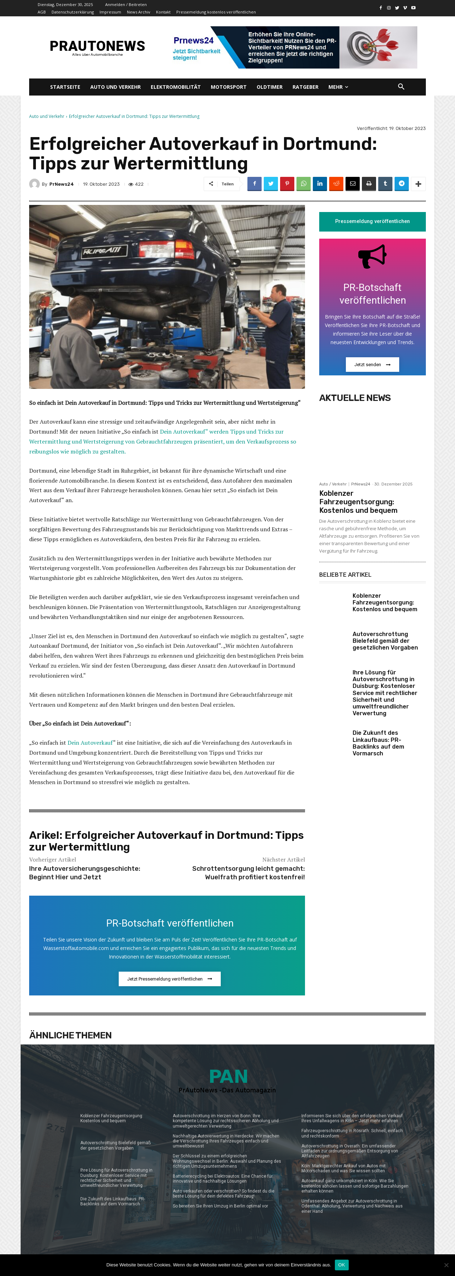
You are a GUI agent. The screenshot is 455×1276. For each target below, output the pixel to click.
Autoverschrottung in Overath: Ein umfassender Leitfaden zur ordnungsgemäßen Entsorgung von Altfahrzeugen (349, 1151)
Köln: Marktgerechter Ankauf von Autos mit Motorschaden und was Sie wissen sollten (343, 1168)
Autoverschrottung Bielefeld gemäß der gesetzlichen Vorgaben (385, 641)
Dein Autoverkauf (90, 742)
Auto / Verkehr (333, 484)
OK (341, 1264)
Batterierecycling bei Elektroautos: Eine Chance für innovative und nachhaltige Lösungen (223, 1179)
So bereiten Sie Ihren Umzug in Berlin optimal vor (220, 1206)
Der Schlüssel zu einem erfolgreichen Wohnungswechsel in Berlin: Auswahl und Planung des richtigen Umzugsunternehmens (227, 1161)
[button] (401, 87)
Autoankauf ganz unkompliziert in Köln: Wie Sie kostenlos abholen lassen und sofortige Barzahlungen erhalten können (354, 1186)
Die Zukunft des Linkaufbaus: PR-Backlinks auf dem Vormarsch (378, 743)
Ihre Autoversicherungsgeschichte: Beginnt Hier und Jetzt (84, 873)
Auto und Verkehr (46, 116)
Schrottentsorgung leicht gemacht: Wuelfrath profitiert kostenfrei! (248, 873)
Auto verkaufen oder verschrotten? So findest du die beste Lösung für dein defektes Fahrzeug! (223, 1194)
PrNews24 (61, 184)
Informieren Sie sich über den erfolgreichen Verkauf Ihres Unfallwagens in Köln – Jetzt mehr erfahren (352, 1118)
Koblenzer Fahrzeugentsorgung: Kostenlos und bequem (358, 502)
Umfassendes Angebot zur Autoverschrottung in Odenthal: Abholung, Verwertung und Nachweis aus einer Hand (352, 1206)
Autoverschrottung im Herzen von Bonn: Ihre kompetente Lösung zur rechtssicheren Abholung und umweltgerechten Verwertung (226, 1121)
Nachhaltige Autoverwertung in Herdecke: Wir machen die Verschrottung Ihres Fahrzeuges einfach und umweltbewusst (226, 1141)
